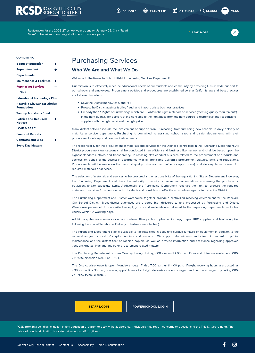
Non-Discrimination (111, 344)
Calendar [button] (187, 11)
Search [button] (212, 10)
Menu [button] (235, 10)
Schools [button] (129, 11)
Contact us (66, 344)
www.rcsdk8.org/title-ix (85, 331)
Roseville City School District (35, 344)
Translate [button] (158, 11)
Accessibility (86, 344)
